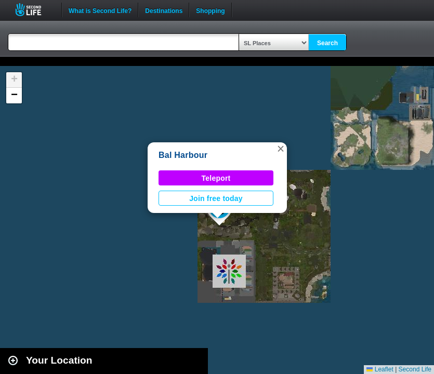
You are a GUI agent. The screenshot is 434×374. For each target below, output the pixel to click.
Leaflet (379, 369)
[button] (280, 148)
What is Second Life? (100, 9)
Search (327, 43)
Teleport (216, 178)
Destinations (163, 9)
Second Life (34, 10)
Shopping (210, 9)
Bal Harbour (183, 155)
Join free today (216, 198)
